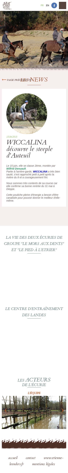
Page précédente (17, 80)
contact (31, 458)
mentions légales (43, 464)
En (47, 5)
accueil (13, 458)
